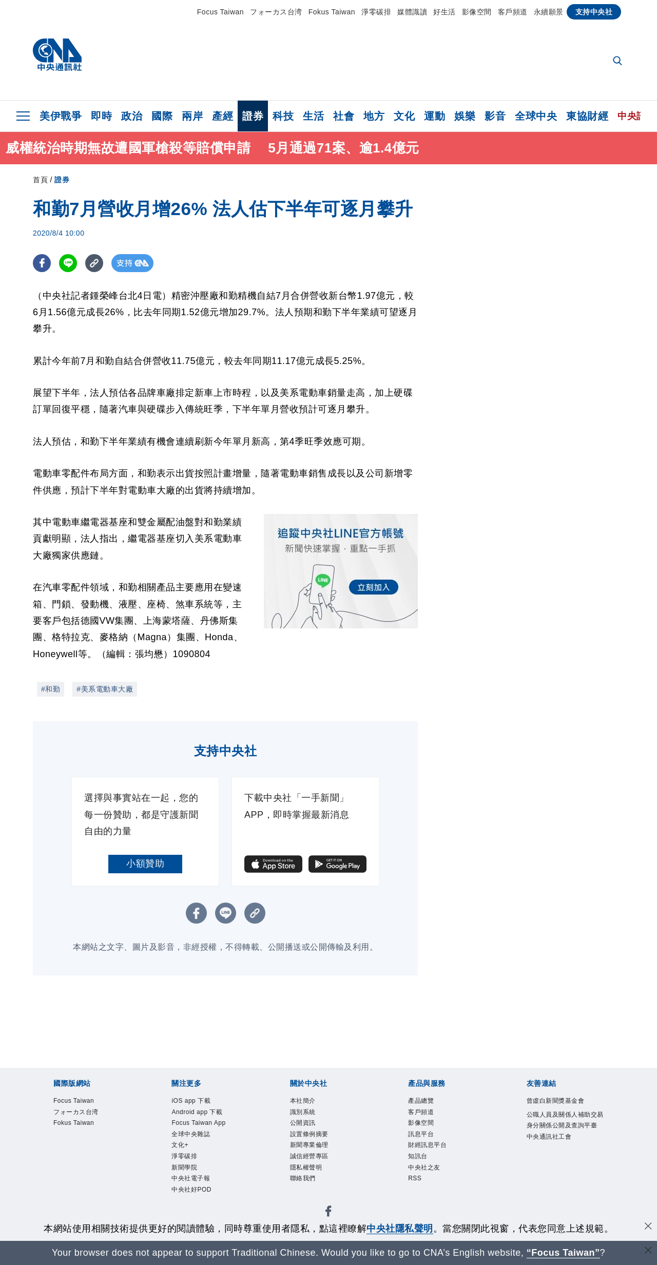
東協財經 (587, 116)
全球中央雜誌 (199, 1158)
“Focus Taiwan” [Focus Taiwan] (563, 1253)
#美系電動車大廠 (104, 689)
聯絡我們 (309, 1199)
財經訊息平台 (436, 1158)
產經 (222, 116)
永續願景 (549, 11)
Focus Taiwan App (200, 1137)
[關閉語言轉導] (648, 1251)
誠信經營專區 (318, 1171)
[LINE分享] (68, 263)
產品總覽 (427, 1102)
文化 (404, 116)
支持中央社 (594, 12)
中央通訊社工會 (560, 1171)
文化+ (183, 1171)
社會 (343, 116)
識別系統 (309, 1116)
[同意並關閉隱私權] (648, 1227)
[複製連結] (94, 263)
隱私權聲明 (314, 1185)
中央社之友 (432, 1185)
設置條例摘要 (318, 1144)
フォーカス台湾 (276, 11)
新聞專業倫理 (318, 1158)
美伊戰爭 (61, 116)
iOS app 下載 (199, 1102)
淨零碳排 (376, 11)
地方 (373, 116)
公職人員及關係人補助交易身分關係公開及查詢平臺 (565, 1144)
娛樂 (464, 116)
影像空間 (477, 11)
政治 (131, 116)
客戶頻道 (513, 11)
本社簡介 (309, 1102)
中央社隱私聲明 (399, 1228)
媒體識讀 (412, 11)
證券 (252, 116)
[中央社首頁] (57, 57)
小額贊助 (145, 863)
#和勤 (50, 689)
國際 (161, 116)
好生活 (444, 11)
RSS (418, 1199)
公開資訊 (309, 1130)
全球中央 (536, 116)
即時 (101, 116)
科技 (283, 116)
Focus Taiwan (220, 11)
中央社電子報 (199, 1213)
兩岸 (192, 116)
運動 (434, 116)
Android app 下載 (208, 1116)
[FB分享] (42, 263)
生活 (313, 116)
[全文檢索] (618, 61)
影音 (495, 116)
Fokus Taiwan (331, 11)
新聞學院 (190, 1199)
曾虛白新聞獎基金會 (565, 1109)
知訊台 (422, 1171)
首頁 (40, 180)
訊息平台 (427, 1144)
